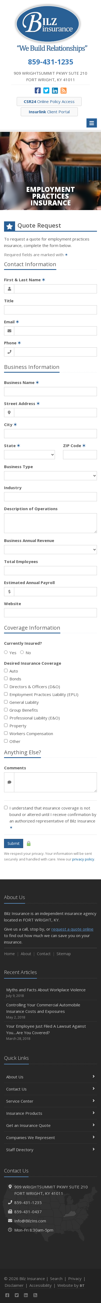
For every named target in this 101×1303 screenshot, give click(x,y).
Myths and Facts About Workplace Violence (50, 993)
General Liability (21, 702)
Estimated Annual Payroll (29, 582)
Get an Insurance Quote (50, 1125)
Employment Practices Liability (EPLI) (41, 694)
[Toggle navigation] (91, 123)
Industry (13, 487)
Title (8, 300)
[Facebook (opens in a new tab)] (38, 90)
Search (56, 1278)
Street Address (22, 403)
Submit (14, 843)
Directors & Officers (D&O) (32, 686)
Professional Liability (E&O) (32, 718)
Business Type (18, 466)
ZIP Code (74, 445)
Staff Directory (50, 1149)
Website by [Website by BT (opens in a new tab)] (71, 1285)
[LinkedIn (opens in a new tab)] (55, 90)
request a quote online (72, 929)
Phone (12, 342)
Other (12, 741)
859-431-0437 (28, 1211)
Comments (15, 767)
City (10, 424)
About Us (50, 1076)
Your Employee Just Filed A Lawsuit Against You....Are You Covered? (50, 1032)
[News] (64, 90)
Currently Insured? (23, 643)
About (26, 953)
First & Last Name (24, 279)
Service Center (50, 1101)
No (25, 652)
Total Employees (21, 561)
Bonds (12, 678)
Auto (11, 671)
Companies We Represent (50, 1137)
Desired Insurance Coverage (32, 663)
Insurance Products (50, 1113)
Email (11, 321)
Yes (10, 652)
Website (12, 603)
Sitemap (64, 953)
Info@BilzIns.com (30, 1220)
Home (9, 953)
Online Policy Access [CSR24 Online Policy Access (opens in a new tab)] (49, 101)
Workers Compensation (28, 733)
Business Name (21, 382)
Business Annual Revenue (29, 540)
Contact (44, 953)
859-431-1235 (28, 1202)
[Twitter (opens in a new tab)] (46, 90)
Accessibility (40, 1285)
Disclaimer (14, 1285)
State (12, 445)
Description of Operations (31, 508)
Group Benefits (21, 710)
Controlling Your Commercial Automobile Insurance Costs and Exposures (50, 1011)
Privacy (75, 1278)
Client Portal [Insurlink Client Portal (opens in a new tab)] (49, 111)
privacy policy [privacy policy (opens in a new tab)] (83, 859)
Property (15, 725)
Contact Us (50, 1089)
